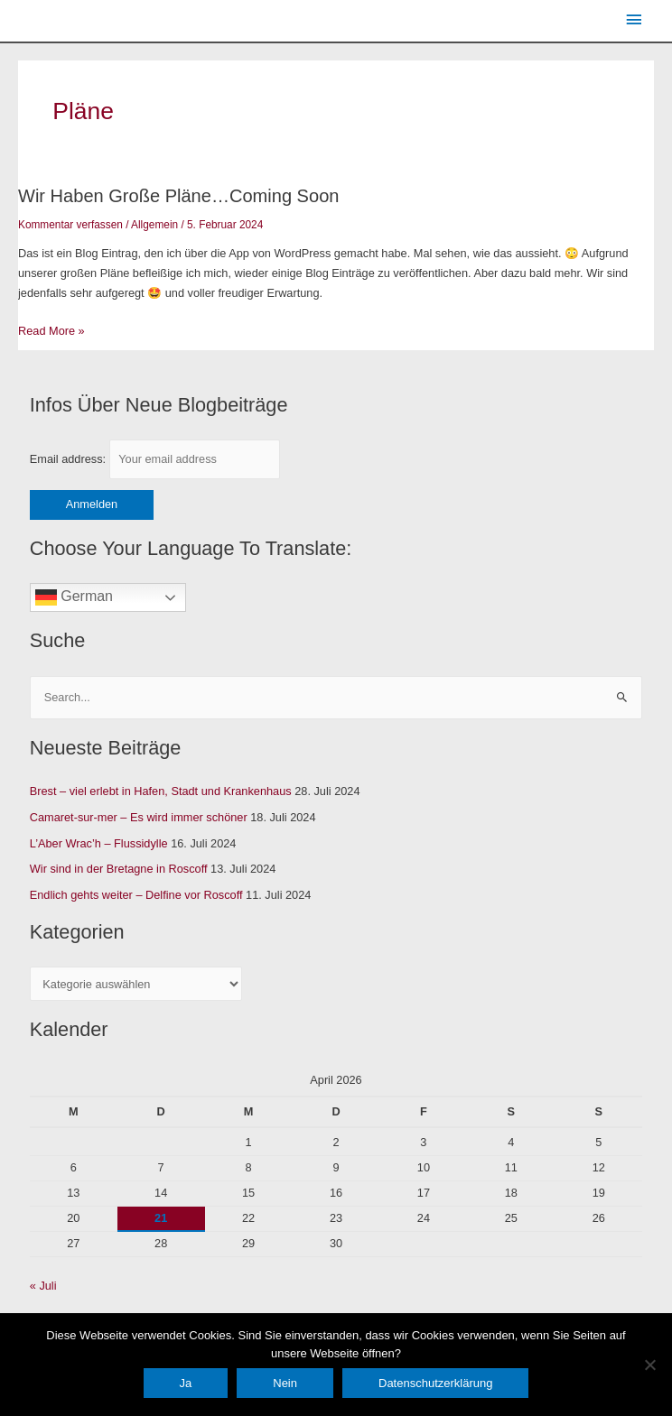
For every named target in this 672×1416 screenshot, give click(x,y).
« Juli (43, 1285)
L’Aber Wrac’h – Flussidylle (99, 843)
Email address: (155, 459)
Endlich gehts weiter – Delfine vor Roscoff (136, 895)
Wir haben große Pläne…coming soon (178, 196)
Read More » (51, 329)
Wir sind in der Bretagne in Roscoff (119, 868)
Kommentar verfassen (70, 224)
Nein (285, 1383)
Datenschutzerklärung (435, 1383)
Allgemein (154, 224)
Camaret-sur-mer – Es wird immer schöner (138, 817)
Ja (186, 1383)
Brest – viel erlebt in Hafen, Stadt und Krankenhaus (161, 791)
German (74, 597)
